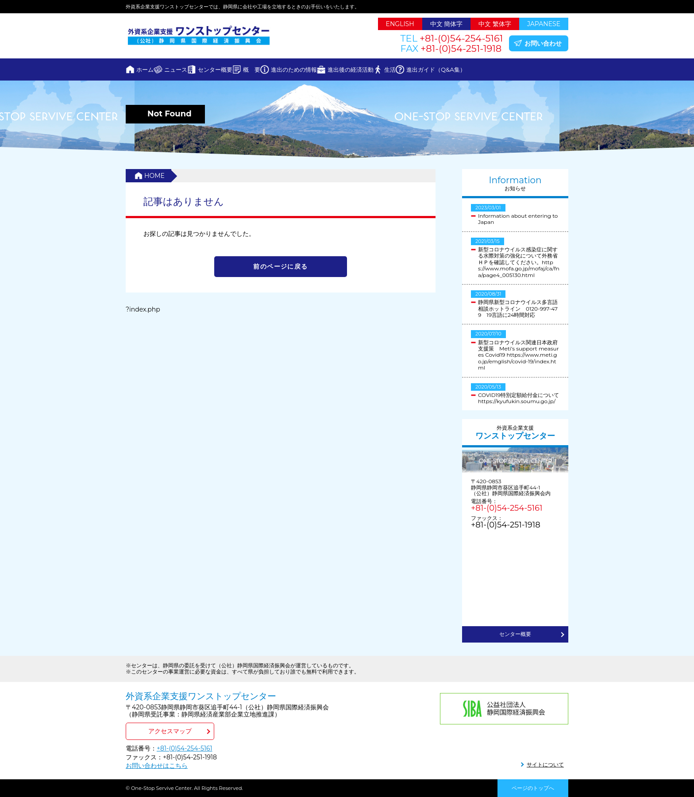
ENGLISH (400, 24)
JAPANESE (543, 24)
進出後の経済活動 (414, 69)
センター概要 (244, 69)
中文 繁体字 (494, 24)
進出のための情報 (346, 69)
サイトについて (545, 764)
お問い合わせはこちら (157, 766)
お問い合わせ (543, 43)
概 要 (292, 69)
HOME (154, 176)
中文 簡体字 (446, 24)
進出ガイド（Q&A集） (522, 69)
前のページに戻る (280, 266)
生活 (464, 69)
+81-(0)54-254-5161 (506, 508)
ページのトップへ (533, 788)
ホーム (150, 69)
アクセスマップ (170, 731)
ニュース (192, 69)
